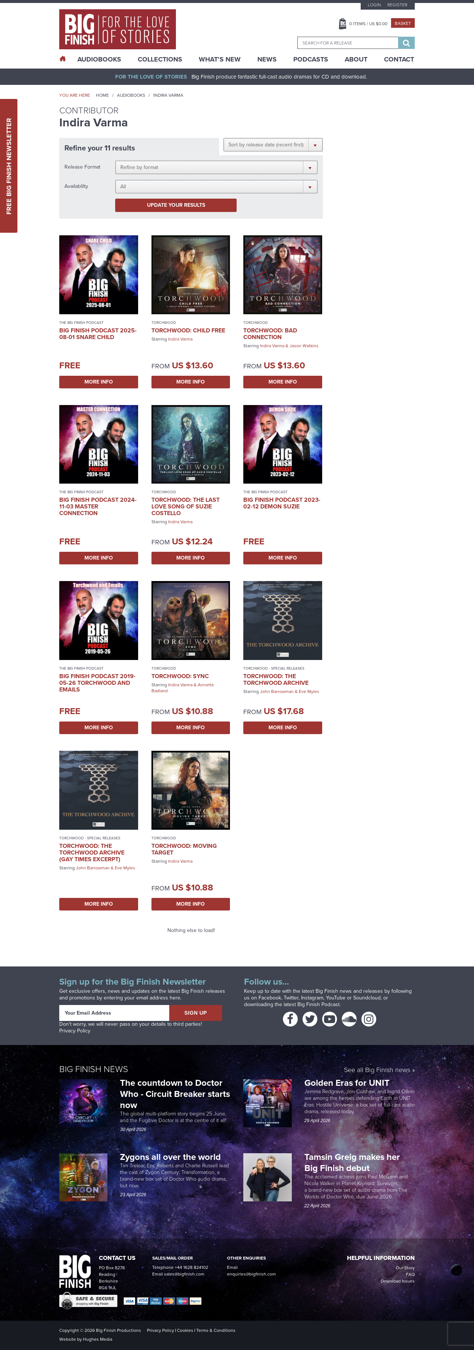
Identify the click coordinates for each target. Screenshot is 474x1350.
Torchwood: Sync (180, 676)
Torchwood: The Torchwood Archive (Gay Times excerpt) (91, 852)
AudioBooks (99, 59)
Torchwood (163, 322)
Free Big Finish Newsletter (9, 165)
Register (397, 5)
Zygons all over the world (171, 1157)
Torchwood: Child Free (188, 330)
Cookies (185, 1330)
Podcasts (310, 59)
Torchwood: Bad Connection (270, 333)
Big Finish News (93, 1069)
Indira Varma (180, 339)
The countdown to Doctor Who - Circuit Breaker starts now (175, 1094)
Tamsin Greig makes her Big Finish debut (352, 1162)
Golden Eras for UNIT (348, 1082)
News (267, 59)
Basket (403, 23)
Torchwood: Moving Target (184, 849)
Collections (160, 59)
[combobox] (347, 43)
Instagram (312, 998)
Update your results (176, 205)
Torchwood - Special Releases (273, 668)
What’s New (220, 59)
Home (102, 95)
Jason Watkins (304, 345)
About (356, 59)
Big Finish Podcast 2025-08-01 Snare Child (98, 333)
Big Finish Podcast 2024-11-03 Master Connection (98, 506)
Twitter (291, 998)
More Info (98, 382)
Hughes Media (97, 1339)
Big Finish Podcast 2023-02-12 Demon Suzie (281, 503)
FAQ (410, 1274)
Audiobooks (131, 95)
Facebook (269, 998)
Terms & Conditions (216, 1330)
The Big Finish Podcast (81, 322)
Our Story (405, 1267)
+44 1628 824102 (191, 1267)
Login (374, 5)
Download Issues (398, 1281)
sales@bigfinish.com (184, 1274)
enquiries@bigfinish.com (251, 1274)
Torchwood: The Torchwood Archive (275, 679)
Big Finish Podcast (318, 1004)
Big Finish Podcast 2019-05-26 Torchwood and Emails (97, 683)
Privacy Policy (74, 1031)
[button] (273, 144)
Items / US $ (368, 23)
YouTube (336, 998)
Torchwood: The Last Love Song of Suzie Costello (185, 506)
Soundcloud (367, 998)
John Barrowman (277, 691)
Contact (399, 59)
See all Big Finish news (377, 1070)
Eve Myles (309, 691)
